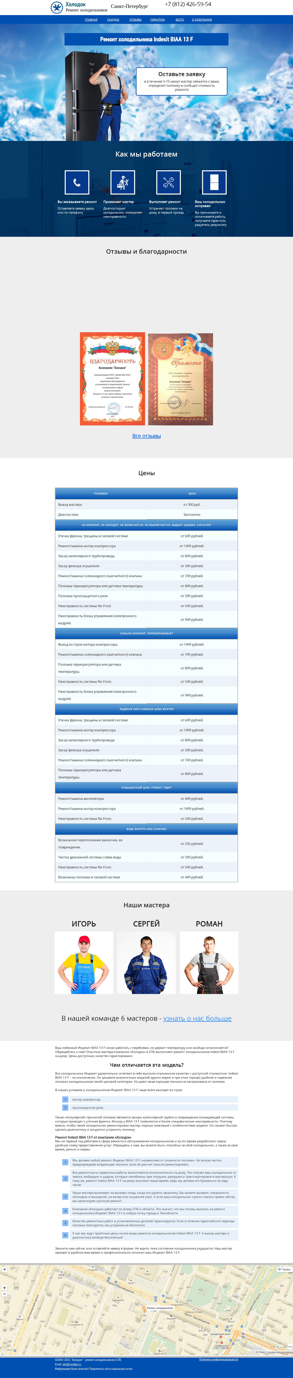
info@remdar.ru (72, 1364)
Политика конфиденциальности (218, 1359)
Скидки (113, 19)
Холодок (86, 6)
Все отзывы (146, 436)
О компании (202, 19)
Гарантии (157, 19)
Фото (180, 19)
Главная (91, 19)
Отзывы (135, 19)
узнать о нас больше (197, 1018)
